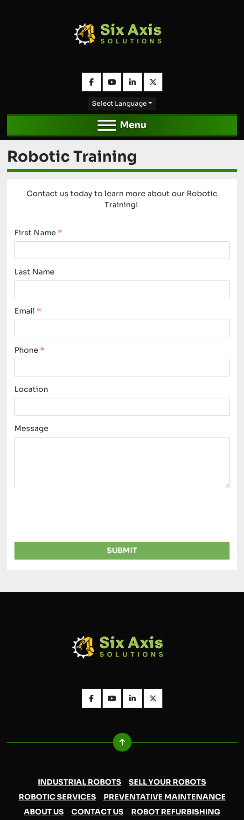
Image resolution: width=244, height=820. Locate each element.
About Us (44, 812)
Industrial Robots (79, 782)
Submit (122, 550)
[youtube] (112, 82)
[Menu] (107, 125)
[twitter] (153, 82)
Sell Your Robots (167, 782)
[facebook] (91, 82)
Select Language (119, 103)
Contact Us (97, 812)
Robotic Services (57, 797)
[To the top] (122, 742)
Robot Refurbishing (175, 812)
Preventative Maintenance (165, 797)
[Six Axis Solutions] (122, 650)
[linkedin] (132, 82)
